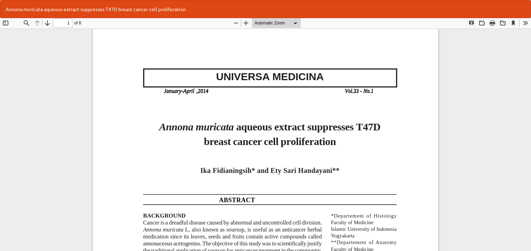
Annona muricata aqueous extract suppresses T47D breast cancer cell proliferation (96, 9)
